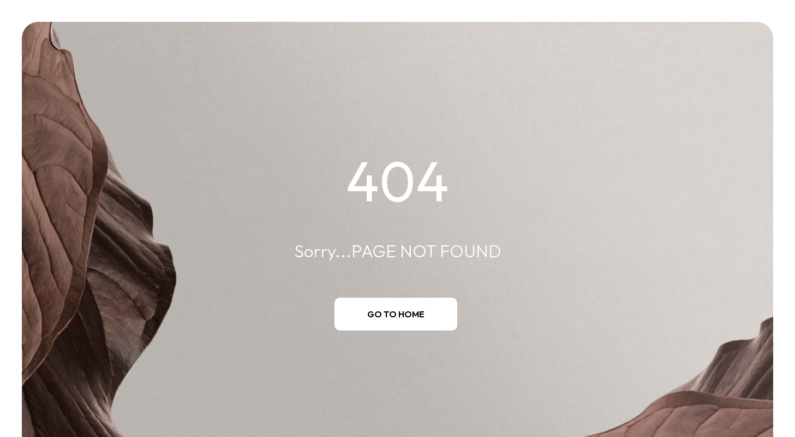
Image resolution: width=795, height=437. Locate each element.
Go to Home (396, 314)
